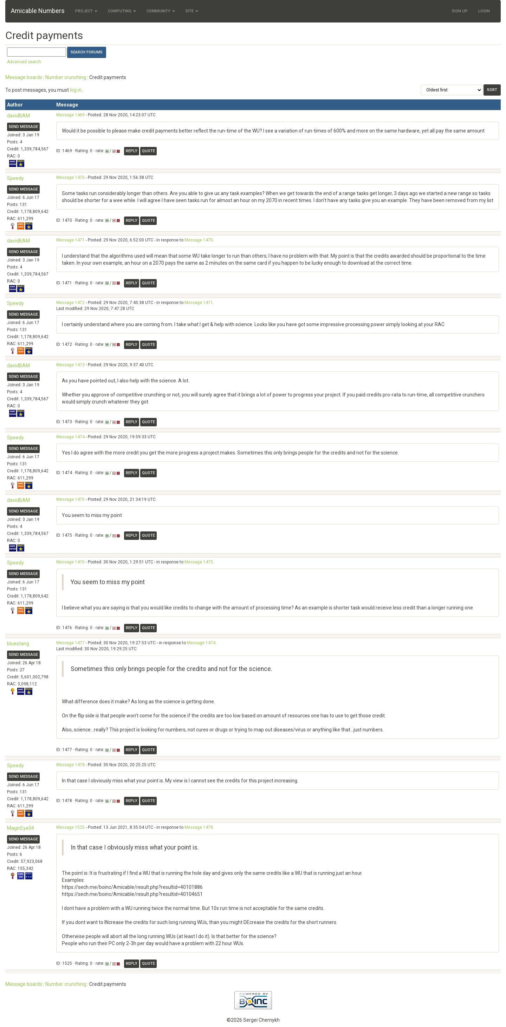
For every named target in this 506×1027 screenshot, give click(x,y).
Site (192, 11)
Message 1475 (70, 499)
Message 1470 (70, 177)
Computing (122, 11)
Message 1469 (70, 114)
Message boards (23, 77)
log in (76, 90)
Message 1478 (70, 764)
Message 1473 (70, 364)
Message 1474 (70, 436)
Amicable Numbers (38, 10)
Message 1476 (70, 562)
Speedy (15, 178)
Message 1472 (70, 302)
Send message (23, 126)
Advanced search (24, 61)
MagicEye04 (20, 828)
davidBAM (18, 115)
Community (161, 11)
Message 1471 (70, 240)
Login (484, 11)
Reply (131, 151)
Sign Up (460, 11)
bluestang (18, 643)
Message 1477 (70, 642)
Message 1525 (70, 827)
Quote (148, 151)
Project (86, 11)
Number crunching (65, 77)
